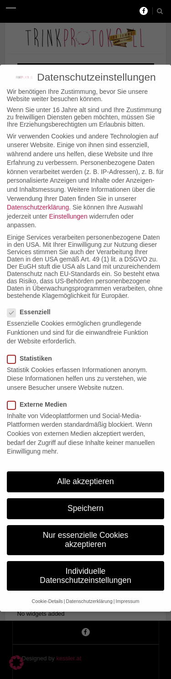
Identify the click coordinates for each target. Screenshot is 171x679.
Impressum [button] (127, 591)
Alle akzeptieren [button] (85, 471)
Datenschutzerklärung (38, 197)
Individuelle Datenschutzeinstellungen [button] (85, 566)
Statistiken (32, 348)
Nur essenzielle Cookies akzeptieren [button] (86, 530)
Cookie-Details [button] (47, 591)
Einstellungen (68, 206)
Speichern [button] (85, 498)
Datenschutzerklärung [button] (89, 591)
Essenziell (32, 302)
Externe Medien (40, 394)
